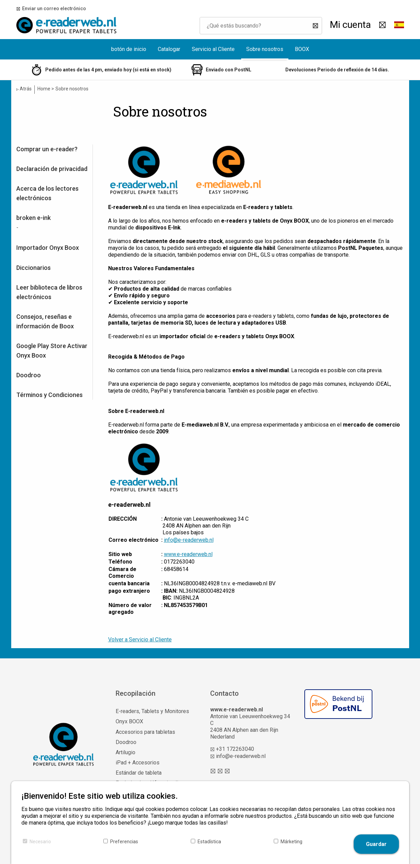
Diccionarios (33, 267)
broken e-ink (33, 217)
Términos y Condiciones (49, 394)
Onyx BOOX (129, 721)
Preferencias (124, 841)
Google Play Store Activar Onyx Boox (51, 350)
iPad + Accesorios (137, 762)
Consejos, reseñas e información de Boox (45, 321)
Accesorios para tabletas (145, 732)
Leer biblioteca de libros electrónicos (49, 292)
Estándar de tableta (139, 773)
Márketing (291, 841)
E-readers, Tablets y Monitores (152, 711)
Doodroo (28, 375)
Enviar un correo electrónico (53, 8)
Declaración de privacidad (51, 168)
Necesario (40, 841)
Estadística (209, 841)
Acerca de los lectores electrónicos (47, 193)
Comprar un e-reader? (47, 149)
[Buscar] (313, 25)
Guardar (376, 844)
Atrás (24, 89)
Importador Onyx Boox (47, 247)
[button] (398, 25)
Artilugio (125, 752)
